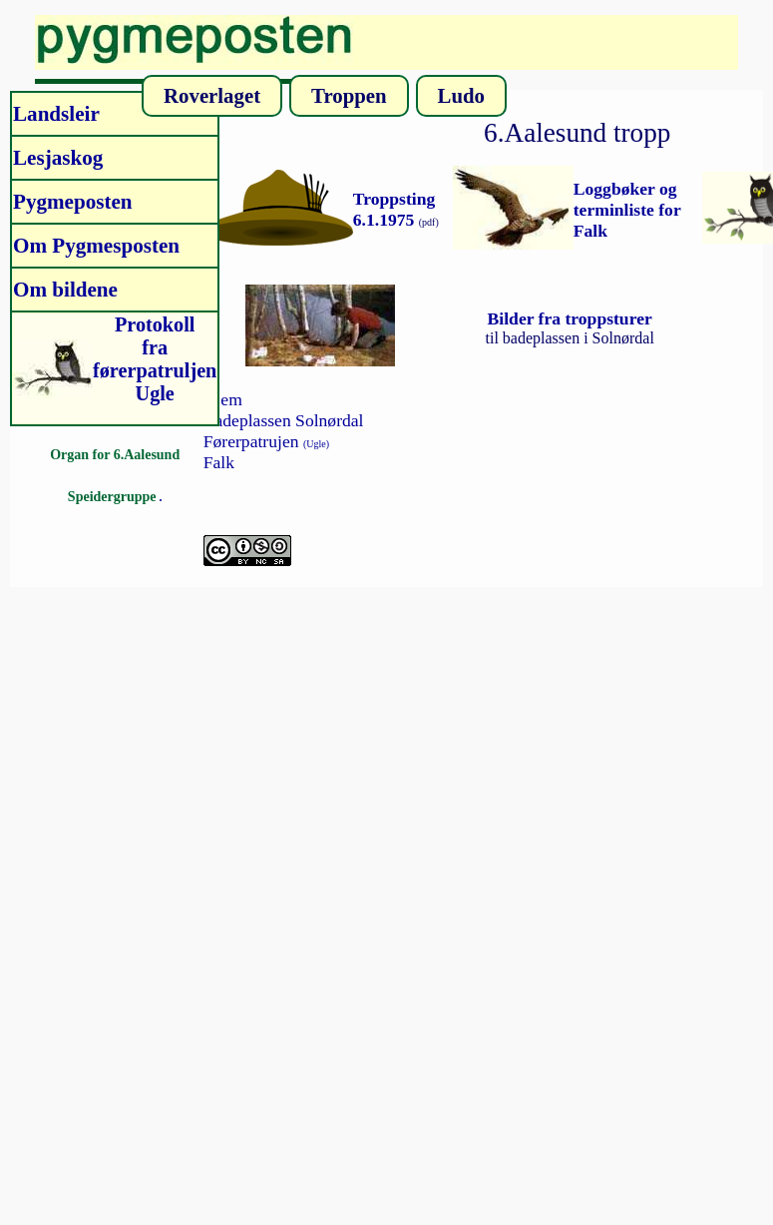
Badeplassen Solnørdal (283, 420)
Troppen (349, 95)
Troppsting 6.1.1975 (394, 209)
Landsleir (56, 114)
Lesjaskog (58, 158)
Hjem (222, 399)
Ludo (461, 95)
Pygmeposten (73, 202)
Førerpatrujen (266, 441)
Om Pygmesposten (96, 246)
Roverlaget (212, 95)
